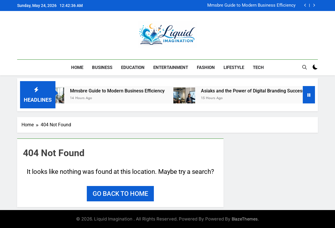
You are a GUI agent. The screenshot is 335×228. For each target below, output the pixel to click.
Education (133, 67)
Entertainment (170, 67)
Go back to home (120, 193)
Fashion (206, 67)
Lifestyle (234, 67)
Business (102, 67)
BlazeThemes (245, 218)
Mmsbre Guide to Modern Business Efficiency (251, 5)
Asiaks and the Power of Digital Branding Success (257, 91)
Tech (258, 67)
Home (77, 67)
